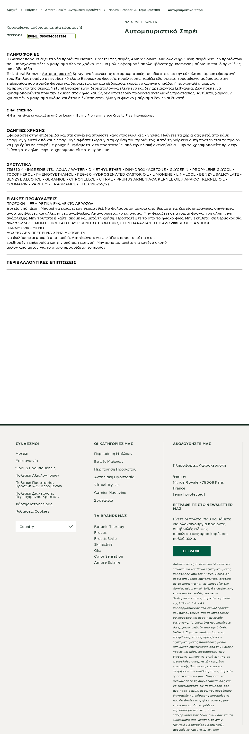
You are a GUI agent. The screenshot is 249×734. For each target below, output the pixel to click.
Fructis (100, 532)
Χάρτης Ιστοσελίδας (34, 504)
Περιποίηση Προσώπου (115, 469)
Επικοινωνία (27, 460)
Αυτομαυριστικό (57, 73)
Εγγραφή (192, 551)
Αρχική (22, 453)
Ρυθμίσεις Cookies (32, 511)
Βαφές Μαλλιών (109, 461)
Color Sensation (108, 556)
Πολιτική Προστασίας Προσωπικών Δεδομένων (39, 484)
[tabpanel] (124, 85)
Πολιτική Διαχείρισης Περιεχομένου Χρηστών (38, 495)
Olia (97, 550)
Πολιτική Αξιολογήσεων (37, 475)
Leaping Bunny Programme (84, 115)
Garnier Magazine (110, 492)
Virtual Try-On (106, 484)
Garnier (180, 476)
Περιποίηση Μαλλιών (113, 453)
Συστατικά (103, 500)
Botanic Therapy (109, 526)
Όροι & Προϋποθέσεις (35, 468)
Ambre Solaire (107, 562)
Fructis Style (105, 538)
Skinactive (103, 544)
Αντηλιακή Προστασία (114, 477)
